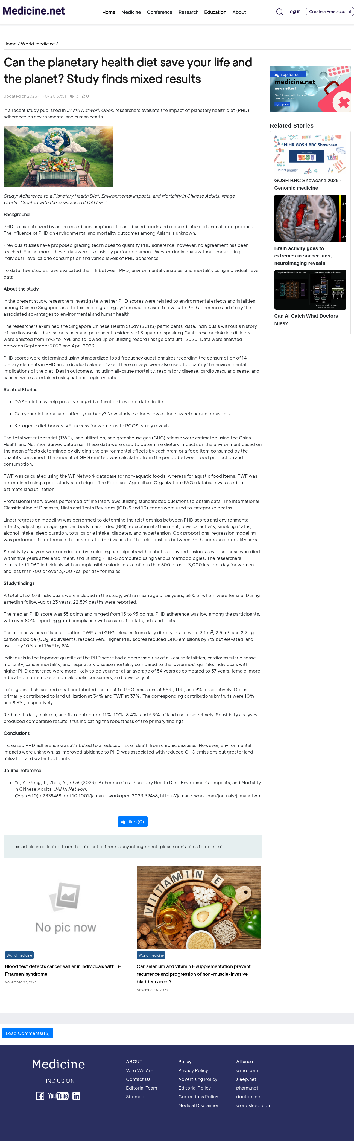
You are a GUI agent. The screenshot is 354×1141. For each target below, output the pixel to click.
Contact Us (138, 1079)
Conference (159, 12)
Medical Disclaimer (198, 1105)
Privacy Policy (193, 1070)
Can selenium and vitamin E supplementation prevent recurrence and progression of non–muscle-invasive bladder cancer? (194, 973)
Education (215, 12)
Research (188, 12)
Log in (293, 11)
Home (108, 12)
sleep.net (246, 1079)
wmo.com (247, 1070)
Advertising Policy (197, 1079)
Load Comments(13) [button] (28, 1033)
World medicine (38, 44)
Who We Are (139, 1070)
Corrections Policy (198, 1096)
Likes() (132, 821)
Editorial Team (141, 1088)
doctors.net (249, 1096)
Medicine (131, 12)
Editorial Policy (194, 1088)
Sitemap (135, 1096)
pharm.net (247, 1088)
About (239, 12)
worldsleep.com (253, 1105)
